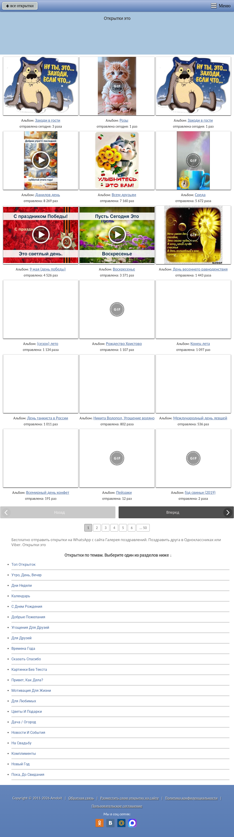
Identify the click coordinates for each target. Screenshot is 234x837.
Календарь (20, 596)
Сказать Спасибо (26, 659)
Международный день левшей (200, 418)
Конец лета (200, 344)
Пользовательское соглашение (117, 806)
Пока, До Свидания (27, 774)
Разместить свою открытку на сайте (129, 798)
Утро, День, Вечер (26, 575)
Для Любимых (23, 701)
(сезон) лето (47, 344)
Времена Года (23, 648)
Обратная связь (81, 798)
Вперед (172, 512)
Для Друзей (21, 638)
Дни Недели (21, 585)
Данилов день (47, 195)
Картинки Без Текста (29, 669)
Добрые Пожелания (28, 617)
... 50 (143, 528)
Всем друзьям (124, 195)
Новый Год (20, 764)
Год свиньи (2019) (200, 492)
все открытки (20, 5)
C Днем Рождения (26, 606)
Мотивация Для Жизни (31, 690)
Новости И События (28, 732)
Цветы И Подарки (26, 711)
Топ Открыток (23, 564)
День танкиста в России (47, 418)
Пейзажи (124, 492)
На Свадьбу (21, 743)
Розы (124, 120)
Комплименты (23, 753)
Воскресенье (124, 269)
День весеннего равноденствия (200, 269)
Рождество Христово (124, 344)
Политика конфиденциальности (191, 798)
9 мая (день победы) (48, 269)
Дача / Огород (23, 722)
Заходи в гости (47, 120)
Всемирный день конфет (47, 492)
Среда (200, 195)
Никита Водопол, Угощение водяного (125, 418)
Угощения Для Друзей (30, 627)
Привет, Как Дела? (27, 680)
